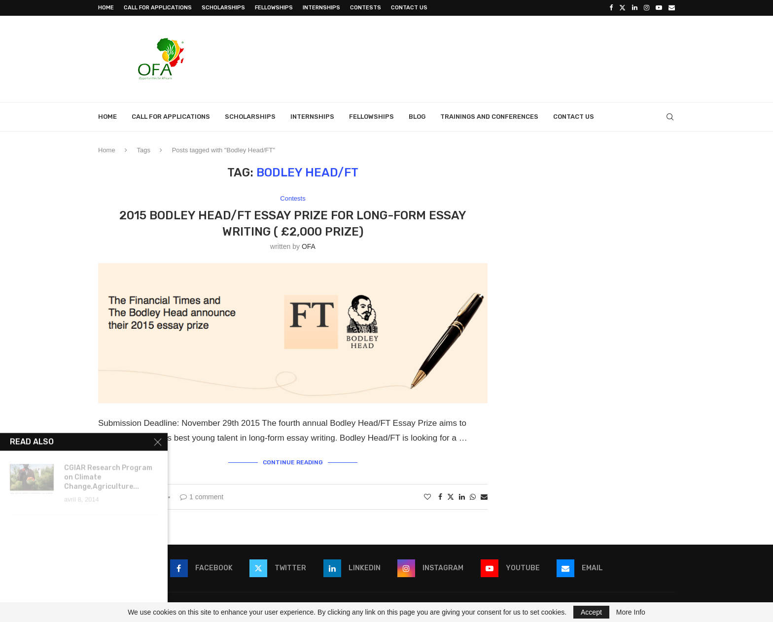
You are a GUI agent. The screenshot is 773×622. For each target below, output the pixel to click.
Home (106, 7)
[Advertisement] (495, 57)
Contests (365, 7)
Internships (321, 7)
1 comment (201, 497)
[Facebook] (611, 8)
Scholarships (223, 7)
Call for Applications (158, 7)
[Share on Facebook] (440, 497)
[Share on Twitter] (450, 496)
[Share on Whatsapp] (473, 497)
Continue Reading (293, 462)
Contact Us (409, 7)
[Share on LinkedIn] (462, 497)
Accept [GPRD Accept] (591, 612)
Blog (417, 116)
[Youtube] (659, 8)
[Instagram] (646, 8)
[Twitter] (622, 8)
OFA (309, 246)
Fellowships (274, 7)
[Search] (670, 117)
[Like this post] (427, 497)
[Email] (671, 8)
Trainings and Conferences (489, 116)
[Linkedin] (634, 8)
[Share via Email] (484, 497)
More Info (630, 612)
